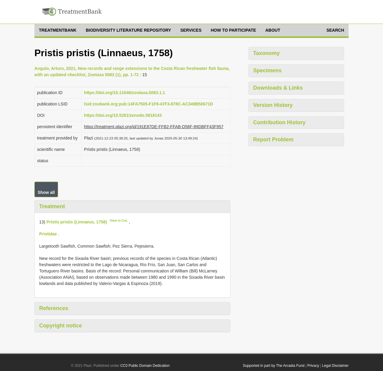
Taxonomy (266, 53)
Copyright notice (60, 326)
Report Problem (273, 139)
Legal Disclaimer (335, 366)
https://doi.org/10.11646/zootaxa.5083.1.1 (124, 92)
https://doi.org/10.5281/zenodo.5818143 (123, 115)
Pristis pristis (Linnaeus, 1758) (76, 221)
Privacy (313, 366)
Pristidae (48, 234)
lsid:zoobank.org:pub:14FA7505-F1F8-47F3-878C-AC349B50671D (148, 104)
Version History (273, 105)
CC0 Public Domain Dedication (145, 366)
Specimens (267, 70)
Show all (46, 192)
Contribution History (279, 122)
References (53, 308)
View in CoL (119, 220)
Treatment (52, 206)
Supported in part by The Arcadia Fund (273, 366)
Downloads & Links (278, 88)
